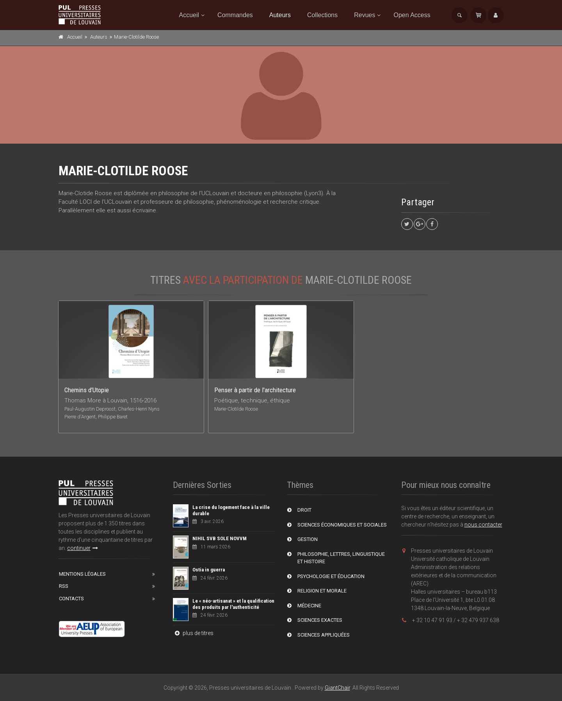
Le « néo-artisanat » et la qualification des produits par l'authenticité (233, 604)
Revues (364, 15)
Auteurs (280, 15)
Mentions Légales (82, 574)
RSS (63, 586)
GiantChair (337, 688)
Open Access (411, 15)
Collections (322, 15)
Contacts (71, 598)
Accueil (189, 15)
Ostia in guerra (208, 570)
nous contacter (483, 524)
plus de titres (193, 633)
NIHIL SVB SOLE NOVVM (219, 538)
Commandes (235, 15)
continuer (82, 548)
